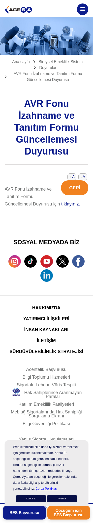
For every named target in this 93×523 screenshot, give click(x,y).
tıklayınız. (70, 203)
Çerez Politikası (46, 488)
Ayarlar (62, 499)
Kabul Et (31, 499)
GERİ (74, 187)
